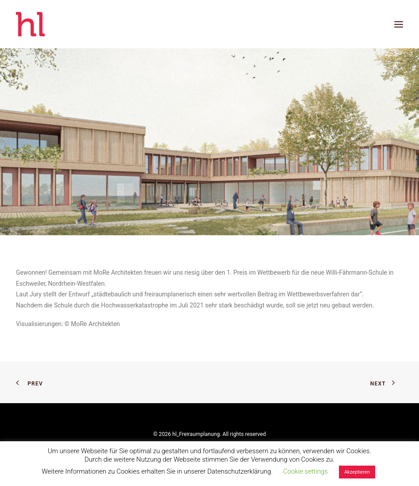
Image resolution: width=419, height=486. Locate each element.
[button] (398, 24)
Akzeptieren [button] (357, 472)
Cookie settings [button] (305, 471)
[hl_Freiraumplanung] (30, 24)
